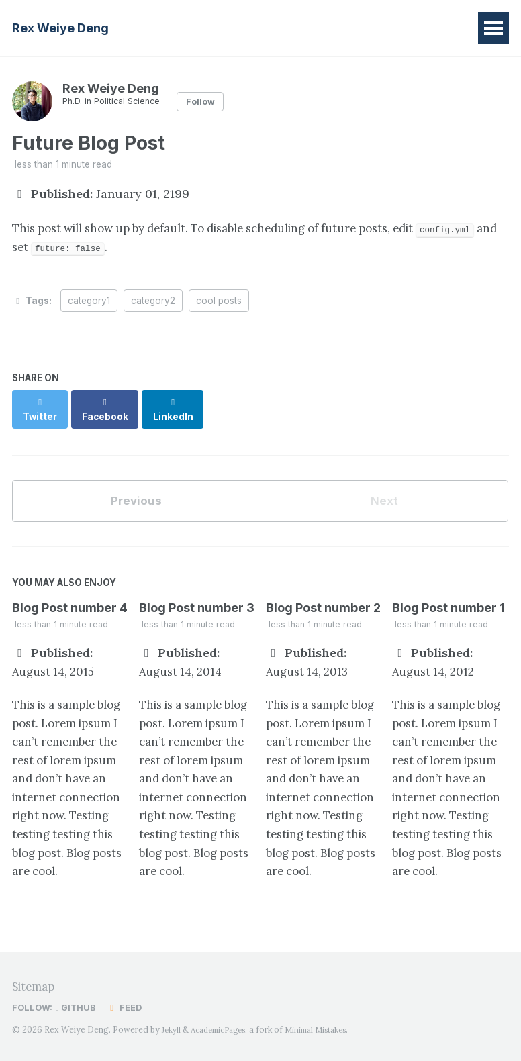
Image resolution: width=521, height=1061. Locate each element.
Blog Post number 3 (196, 600)
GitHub (78, 1008)
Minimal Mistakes (329, 1030)
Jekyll (172, 1030)
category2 (153, 304)
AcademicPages (223, 1030)
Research (241, 28)
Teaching (316, 28)
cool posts (219, 304)
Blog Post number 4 (70, 600)
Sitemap (36, 987)
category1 (89, 304)
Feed (127, 1008)
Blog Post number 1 (448, 600)
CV (374, 28)
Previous (136, 492)
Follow (208, 101)
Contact (429, 28)
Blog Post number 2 (323, 600)
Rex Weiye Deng (60, 28)
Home (174, 28)
